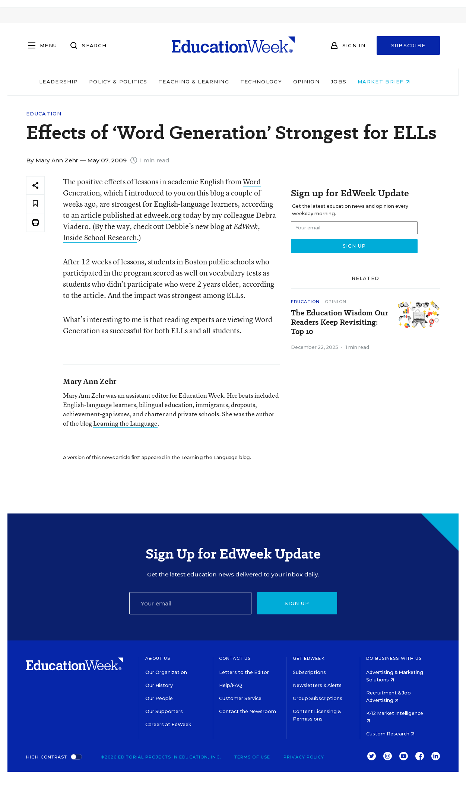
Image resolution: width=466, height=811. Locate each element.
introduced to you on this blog (176, 193)
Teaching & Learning (202, 82)
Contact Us (235, 658)
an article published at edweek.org (126, 215)
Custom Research (390, 734)
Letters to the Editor (244, 672)
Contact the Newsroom (247, 711)
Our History (159, 685)
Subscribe (408, 45)
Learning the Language (125, 423)
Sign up (297, 603)
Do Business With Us (394, 658)
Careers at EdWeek (168, 724)
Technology (270, 82)
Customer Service (240, 698)
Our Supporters (164, 711)
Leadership (67, 82)
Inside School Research (100, 237)
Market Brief (392, 82)
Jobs (347, 82)
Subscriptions (309, 672)
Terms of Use (252, 757)
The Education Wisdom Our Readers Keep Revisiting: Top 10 (339, 322)
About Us (157, 658)
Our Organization (166, 672)
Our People (159, 698)
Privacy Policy (303, 757)
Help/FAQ (230, 685)
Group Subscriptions (317, 698)
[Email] (190, 603)
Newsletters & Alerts (317, 685)
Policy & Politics (127, 82)
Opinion (315, 82)
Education (44, 114)
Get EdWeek (309, 658)
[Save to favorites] (35, 204)
